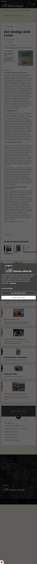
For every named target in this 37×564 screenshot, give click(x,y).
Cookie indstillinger (7, 288)
